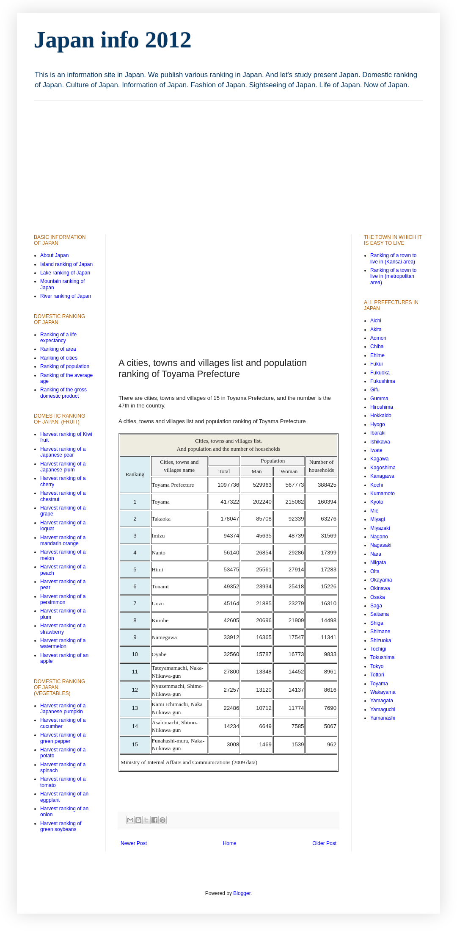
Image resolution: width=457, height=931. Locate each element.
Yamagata (381, 701)
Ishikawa (380, 442)
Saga (376, 606)
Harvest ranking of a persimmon (62, 599)
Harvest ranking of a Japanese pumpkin (62, 709)
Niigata (378, 562)
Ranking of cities (58, 358)
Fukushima (382, 381)
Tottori (377, 675)
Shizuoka (380, 640)
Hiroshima (381, 407)
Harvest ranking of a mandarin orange (62, 540)
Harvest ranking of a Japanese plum (62, 467)
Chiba (376, 346)
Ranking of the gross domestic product (63, 393)
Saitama (379, 614)
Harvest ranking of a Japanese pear (62, 452)
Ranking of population (64, 366)
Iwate (376, 450)
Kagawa (379, 459)
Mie (374, 511)
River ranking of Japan (65, 296)
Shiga (376, 623)
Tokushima (382, 657)
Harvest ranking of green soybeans (60, 826)
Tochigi (378, 649)
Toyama (379, 684)
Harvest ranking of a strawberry (62, 629)
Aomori (378, 338)
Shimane (380, 632)
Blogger (242, 893)
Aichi (375, 321)
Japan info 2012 (113, 40)
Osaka (377, 597)
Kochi (376, 485)
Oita (375, 571)
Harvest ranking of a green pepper (62, 738)
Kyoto (376, 502)
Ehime (377, 355)
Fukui (376, 364)
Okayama (381, 580)
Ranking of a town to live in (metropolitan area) (393, 276)
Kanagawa (382, 476)
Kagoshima (383, 468)
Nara (375, 554)
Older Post (324, 843)
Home (230, 843)
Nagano (379, 537)
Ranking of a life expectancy (58, 338)
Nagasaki (380, 545)
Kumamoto (382, 493)
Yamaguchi (382, 709)
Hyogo (377, 424)
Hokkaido (380, 415)
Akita (376, 329)
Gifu (375, 390)
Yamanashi (382, 718)
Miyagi (377, 519)
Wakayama (383, 692)
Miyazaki (380, 528)
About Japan (54, 255)
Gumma (379, 399)
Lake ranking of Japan (65, 273)
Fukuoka (380, 373)
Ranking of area (58, 349)
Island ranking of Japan (66, 264)
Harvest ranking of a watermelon (62, 643)
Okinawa (380, 588)
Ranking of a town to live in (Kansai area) (393, 258)
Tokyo (376, 666)
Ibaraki (377, 433)
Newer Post (134, 843)
